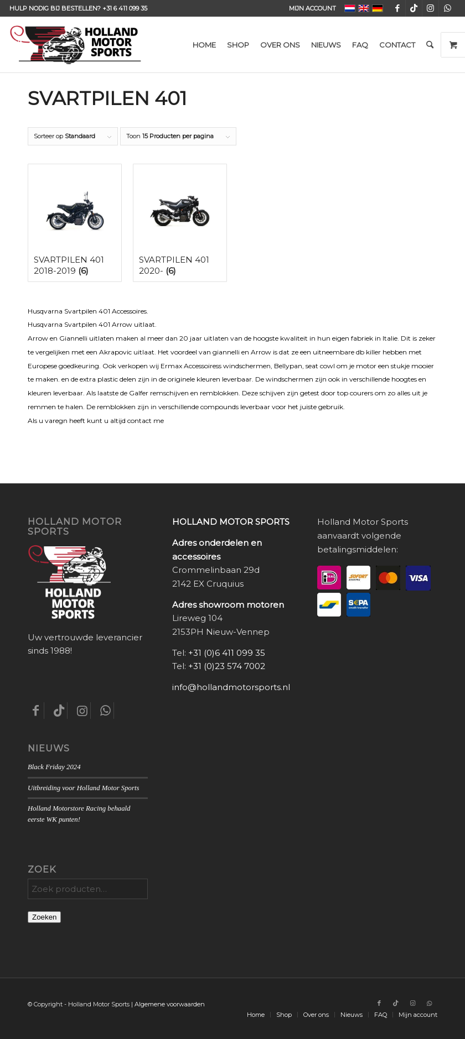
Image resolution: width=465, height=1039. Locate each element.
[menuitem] (309, 8)
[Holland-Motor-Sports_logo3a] (75, 44)
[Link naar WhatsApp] (447, 8)
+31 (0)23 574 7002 (226, 666)
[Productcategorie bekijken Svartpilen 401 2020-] (180, 223)
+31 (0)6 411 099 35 (226, 653)
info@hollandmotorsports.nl (231, 687)
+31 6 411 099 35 (124, 8)
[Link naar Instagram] (430, 8)
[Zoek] (430, 44)
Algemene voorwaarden (170, 1004)
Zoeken (44, 917)
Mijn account (312, 8)
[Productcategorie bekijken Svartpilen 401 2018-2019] (75, 223)
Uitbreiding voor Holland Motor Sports (83, 788)
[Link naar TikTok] (414, 8)
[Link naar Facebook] (397, 8)
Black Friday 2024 (54, 767)
